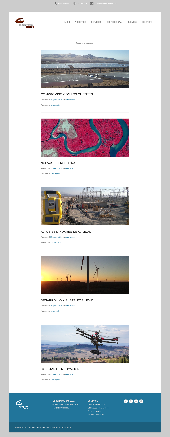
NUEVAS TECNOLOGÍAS (58, 163)
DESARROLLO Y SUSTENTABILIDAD (67, 300)
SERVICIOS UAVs (114, 22)
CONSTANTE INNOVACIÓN (60, 369)
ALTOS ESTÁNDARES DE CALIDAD (66, 231)
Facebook (126, 401)
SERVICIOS (96, 22)
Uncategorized (56, 105)
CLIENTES (132, 22)
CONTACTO (147, 22)
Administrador (70, 100)
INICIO (67, 22)
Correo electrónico (141, 401)
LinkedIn (131, 401)
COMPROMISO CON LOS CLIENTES (67, 94)
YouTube (136, 401)
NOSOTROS (80, 22)
